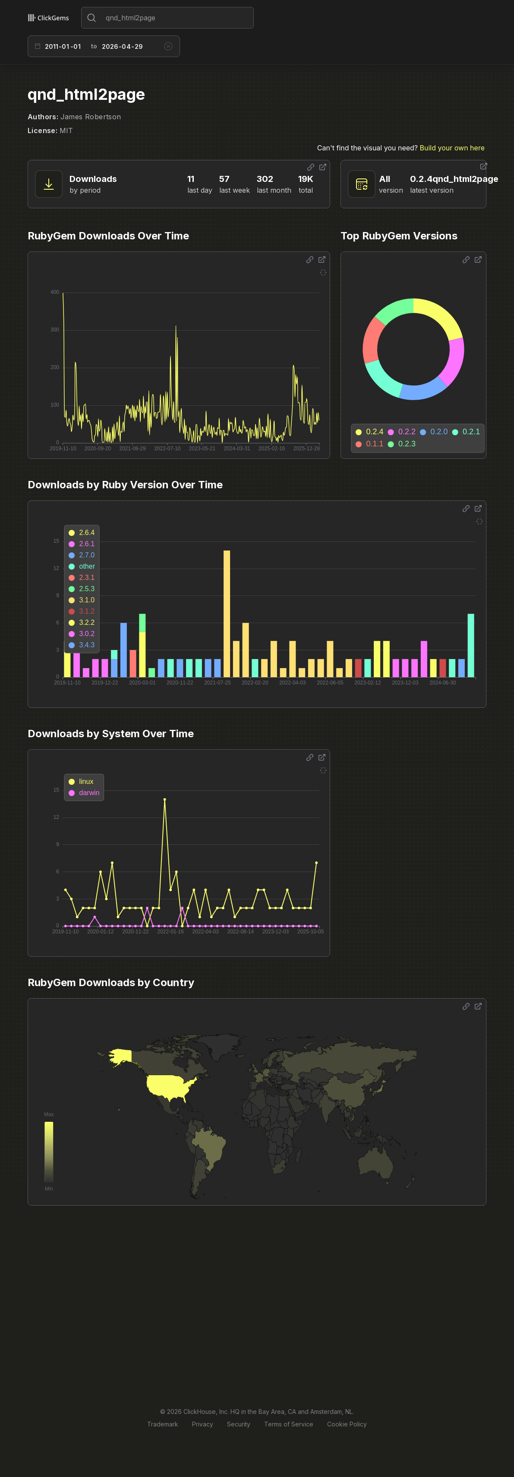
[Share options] (310, 167)
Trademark (162, 1424)
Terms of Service (288, 1424)
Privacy (202, 1424)
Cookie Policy (347, 1424)
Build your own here (452, 147)
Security (238, 1424)
